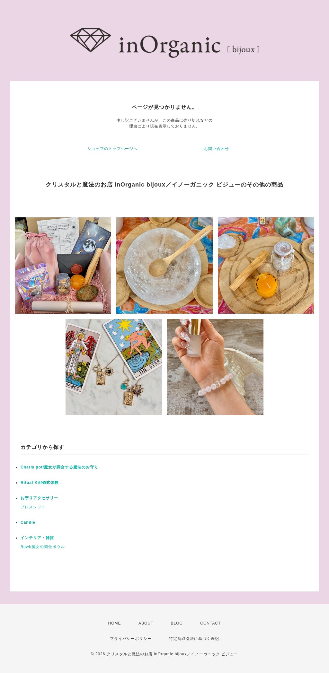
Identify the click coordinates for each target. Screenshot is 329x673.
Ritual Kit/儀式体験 (40, 482)
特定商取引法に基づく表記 (194, 638)
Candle (28, 522)
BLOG (177, 623)
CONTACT (210, 623)
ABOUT (145, 623)
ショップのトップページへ (112, 148)
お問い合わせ (216, 148)
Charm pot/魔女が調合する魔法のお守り (59, 467)
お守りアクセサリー (39, 498)
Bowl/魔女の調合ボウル (43, 547)
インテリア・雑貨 (37, 538)
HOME (114, 623)
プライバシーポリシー (131, 638)
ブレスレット (33, 507)
